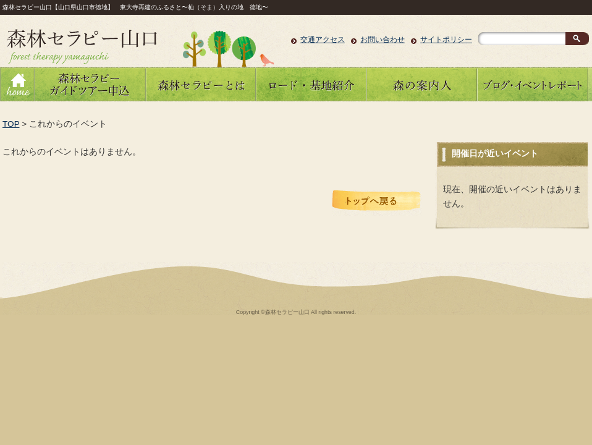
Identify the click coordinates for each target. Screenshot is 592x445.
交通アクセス (322, 39)
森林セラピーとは (200, 84)
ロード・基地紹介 (311, 84)
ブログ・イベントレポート (532, 84)
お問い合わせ (382, 39)
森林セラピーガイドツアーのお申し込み (89, 84)
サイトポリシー (446, 39)
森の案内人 (422, 84)
